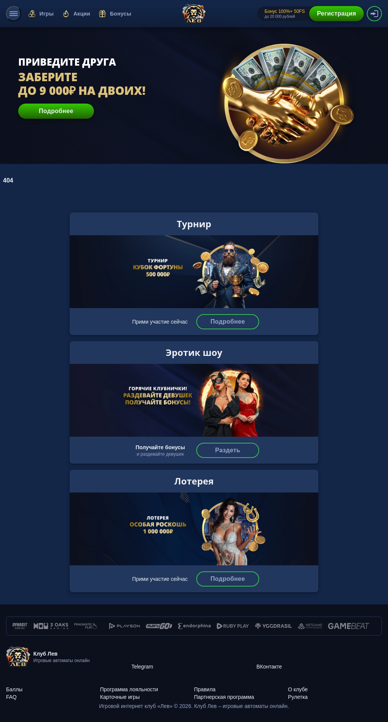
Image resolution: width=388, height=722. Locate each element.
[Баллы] (53, 685)
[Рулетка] (335, 693)
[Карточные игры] (147, 693)
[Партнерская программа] (241, 693)
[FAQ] (53, 693)
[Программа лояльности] (147, 685)
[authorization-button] (374, 13)
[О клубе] (335, 685)
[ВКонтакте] (319, 657)
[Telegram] (194, 657)
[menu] (13, 13)
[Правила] (241, 685)
